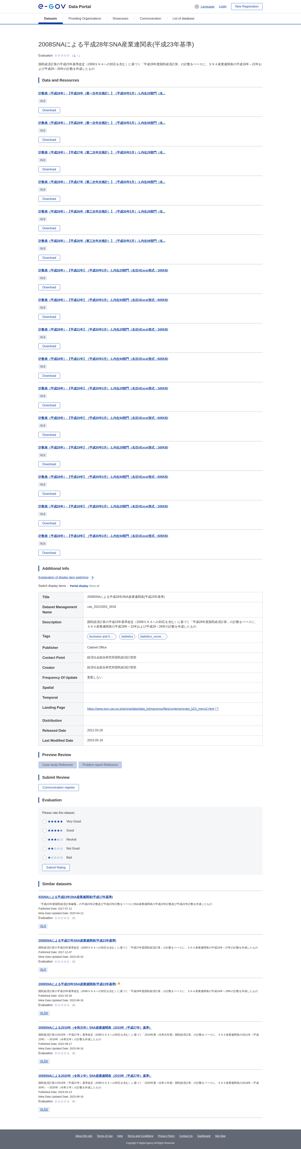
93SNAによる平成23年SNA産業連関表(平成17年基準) (75, 897)
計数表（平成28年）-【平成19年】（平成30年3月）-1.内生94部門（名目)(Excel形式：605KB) (103, 476)
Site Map (220, 1135)
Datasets (50, 18)
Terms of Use (105, 1135)
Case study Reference (57, 764)
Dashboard (204, 1135)
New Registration (247, 6)
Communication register (58, 787)
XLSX (44, 1013)
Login (223, 6)
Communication (150, 18)
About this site (83, 1135)
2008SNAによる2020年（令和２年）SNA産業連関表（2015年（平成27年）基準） (95, 1075)
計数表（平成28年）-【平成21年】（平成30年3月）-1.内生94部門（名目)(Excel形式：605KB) (103, 358)
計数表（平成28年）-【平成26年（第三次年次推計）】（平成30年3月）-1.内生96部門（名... (101, 241)
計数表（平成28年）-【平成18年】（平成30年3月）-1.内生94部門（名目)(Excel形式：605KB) (103, 536)
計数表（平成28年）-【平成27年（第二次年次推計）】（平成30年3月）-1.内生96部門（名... (101, 182)
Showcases (120, 18)
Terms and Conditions (140, 1135)
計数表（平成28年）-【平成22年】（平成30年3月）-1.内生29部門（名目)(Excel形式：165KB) (103, 270)
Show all (94, 585)
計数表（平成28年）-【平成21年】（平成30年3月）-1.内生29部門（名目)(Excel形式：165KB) (103, 329)
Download (49, 110)
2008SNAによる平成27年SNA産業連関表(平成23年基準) (77, 940)
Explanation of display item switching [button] (66, 577)
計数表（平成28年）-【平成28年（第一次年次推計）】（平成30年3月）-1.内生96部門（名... (101, 123)
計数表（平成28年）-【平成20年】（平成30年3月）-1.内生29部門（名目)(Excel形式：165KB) (103, 388)
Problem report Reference (100, 764)
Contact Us (186, 1135)
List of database (183, 18)
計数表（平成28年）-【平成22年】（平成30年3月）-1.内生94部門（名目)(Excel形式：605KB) (103, 300)
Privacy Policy (166, 1135)
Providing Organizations (85, 18)
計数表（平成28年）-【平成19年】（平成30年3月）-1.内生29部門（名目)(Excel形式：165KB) (103, 447)
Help (120, 1135)
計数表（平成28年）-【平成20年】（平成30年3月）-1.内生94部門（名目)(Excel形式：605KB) (103, 418)
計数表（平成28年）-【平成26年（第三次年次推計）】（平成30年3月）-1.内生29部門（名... (101, 211)
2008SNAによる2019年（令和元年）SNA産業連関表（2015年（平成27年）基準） (95, 1027)
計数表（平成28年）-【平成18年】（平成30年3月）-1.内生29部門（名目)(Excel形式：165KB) (103, 506)
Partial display (79, 585)
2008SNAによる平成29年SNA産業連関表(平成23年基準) (77, 984)
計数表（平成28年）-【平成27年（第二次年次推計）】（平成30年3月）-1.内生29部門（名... (101, 152)
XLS (43, 926)
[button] (204, 6)
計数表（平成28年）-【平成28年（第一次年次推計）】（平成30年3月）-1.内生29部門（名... (101, 93)
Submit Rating (56, 867)
